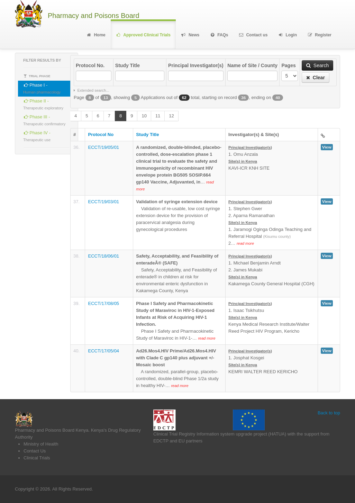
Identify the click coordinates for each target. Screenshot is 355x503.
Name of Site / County (252, 65)
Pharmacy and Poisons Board (93, 15)
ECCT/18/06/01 (103, 256)
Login (287, 35)
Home (95, 35)
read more (245, 243)
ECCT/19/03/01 (103, 201)
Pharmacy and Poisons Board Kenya (51, 430)
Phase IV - (37, 135)
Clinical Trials (37, 457)
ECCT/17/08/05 (103, 303)
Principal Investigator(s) (195, 65)
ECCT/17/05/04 (103, 350)
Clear (315, 77)
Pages (288, 65)
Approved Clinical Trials (143, 35)
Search (317, 65)
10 (144, 115)
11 (157, 115)
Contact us (253, 35)
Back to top (329, 412)
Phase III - (44, 119)
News (190, 35)
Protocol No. (90, 65)
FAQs (219, 35)
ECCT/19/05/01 (103, 147)
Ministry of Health (41, 444)
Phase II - (43, 103)
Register (319, 35)
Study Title (127, 65)
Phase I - (42, 87)
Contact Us (35, 450)
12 (171, 115)
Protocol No (100, 134)
